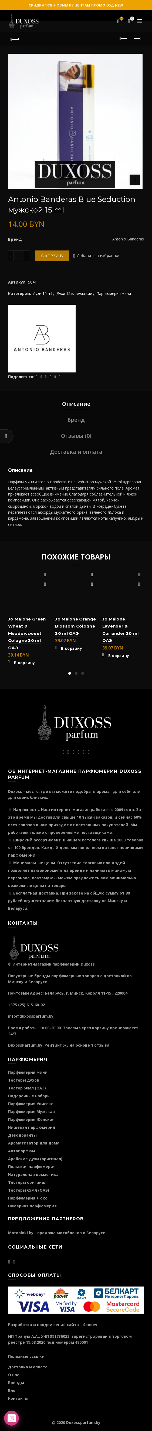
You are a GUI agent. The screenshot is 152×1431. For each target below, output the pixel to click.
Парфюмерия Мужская (31, 1111)
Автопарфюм (21, 1150)
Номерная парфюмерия (32, 1205)
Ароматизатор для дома (33, 1143)
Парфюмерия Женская (31, 1119)
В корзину (52, 255)
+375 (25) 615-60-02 (26, 1004)
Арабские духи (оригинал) (35, 1158)
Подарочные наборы (29, 1095)
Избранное (121, 19)
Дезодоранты (22, 1135)
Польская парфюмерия (32, 1166)
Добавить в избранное (99, 255)
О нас (13, 1374)
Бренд (76, 419)
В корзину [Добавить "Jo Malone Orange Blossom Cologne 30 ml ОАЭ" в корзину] (71, 648)
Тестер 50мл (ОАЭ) (27, 1088)
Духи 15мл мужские (74, 293)
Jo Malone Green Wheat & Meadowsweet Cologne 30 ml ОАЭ (27, 633)
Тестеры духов (23, 1080)
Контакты (18, 1398)
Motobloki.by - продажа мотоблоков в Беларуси (57, 1232)
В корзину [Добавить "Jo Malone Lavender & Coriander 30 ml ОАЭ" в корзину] (118, 655)
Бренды (16, 1382)
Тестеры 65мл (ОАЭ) (28, 1190)
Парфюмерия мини (113, 293)
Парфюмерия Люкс (27, 1198)
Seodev (90, 1324)
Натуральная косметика (33, 1174)
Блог (12, 1390)
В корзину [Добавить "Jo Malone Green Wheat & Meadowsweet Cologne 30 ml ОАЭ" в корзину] (24, 662)
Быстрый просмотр (45, 584)
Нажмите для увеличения (135, 180)
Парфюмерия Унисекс (30, 1103)
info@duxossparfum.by (30, 1016)
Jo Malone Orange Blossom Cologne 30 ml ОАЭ (75, 626)
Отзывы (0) (76, 435)
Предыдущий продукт (124, 38)
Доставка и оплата (76, 451)
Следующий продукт (137, 38)
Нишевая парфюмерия (31, 1127)
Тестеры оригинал (27, 1182)
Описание (76, 403)
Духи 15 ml (42, 293)
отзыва (101, 1045)
